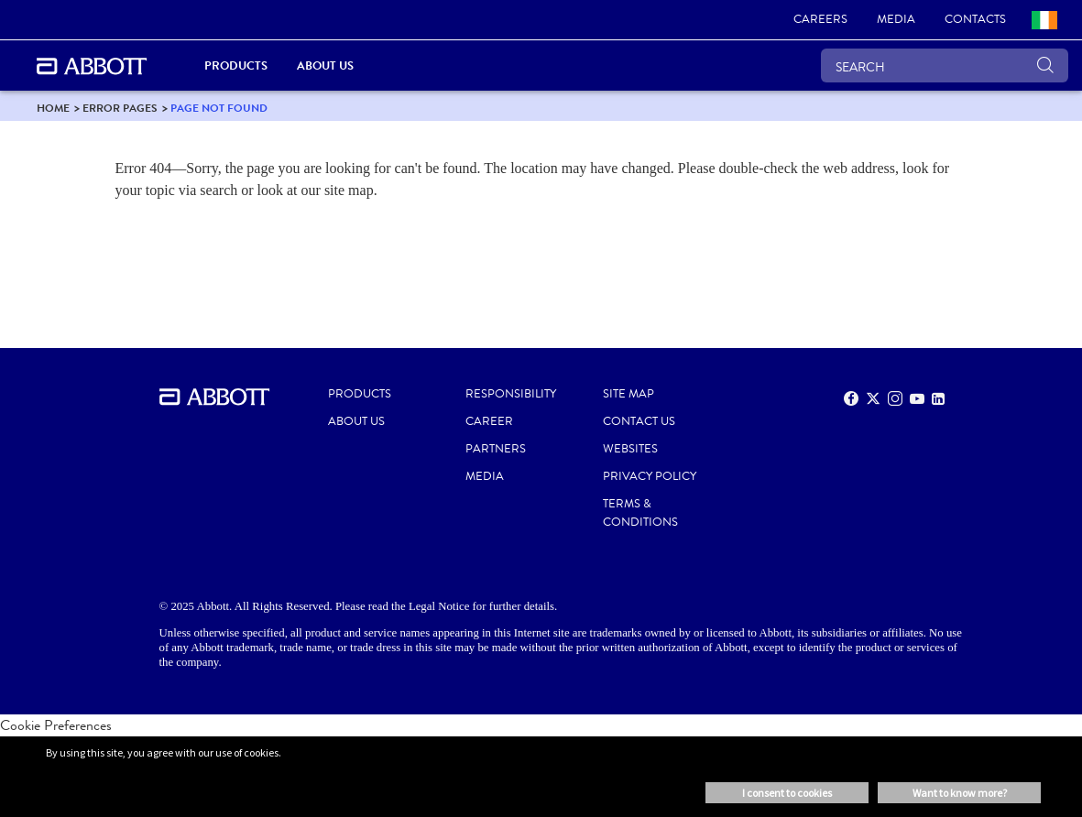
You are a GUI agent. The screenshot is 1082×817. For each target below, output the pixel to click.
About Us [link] (325, 65)
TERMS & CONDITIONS (640, 513)
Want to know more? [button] (960, 793)
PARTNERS (495, 449)
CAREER (489, 421)
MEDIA (484, 476)
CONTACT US (639, 421)
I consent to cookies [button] (787, 793)
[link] (820, 20)
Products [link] (236, 65)
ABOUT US (356, 421)
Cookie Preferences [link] (56, 724)
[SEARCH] (944, 65)
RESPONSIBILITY (510, 394)
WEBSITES (630, 449)
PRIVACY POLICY (649, 476)
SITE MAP (628, 394)
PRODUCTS (359, 394)
